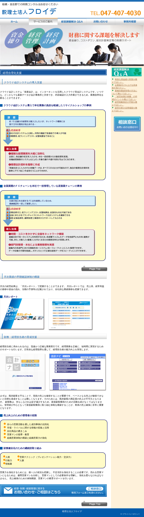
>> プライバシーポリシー (130, 514)
